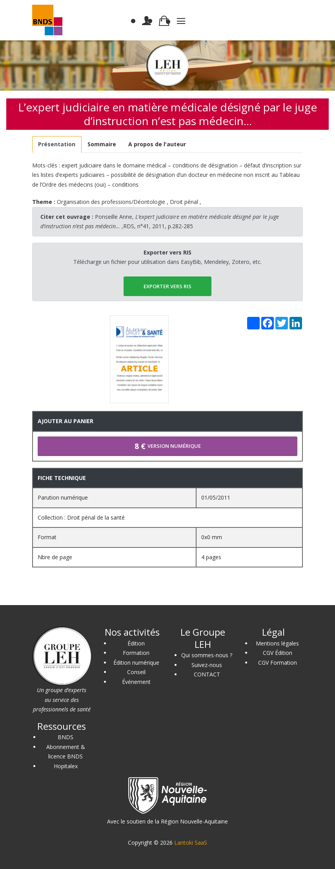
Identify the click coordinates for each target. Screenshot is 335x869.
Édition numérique (136, 662)
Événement (136, 681)
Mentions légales (277, 643)
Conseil (136, 672)
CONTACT (207, 674)
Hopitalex (66, 766)
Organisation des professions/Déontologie (111, 201)
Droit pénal (184, 201)
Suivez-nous (206, 665)
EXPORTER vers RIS (167, 286)
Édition (136, 643)
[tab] (57, 144)
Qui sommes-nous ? (206, 655)
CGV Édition (277, 652)
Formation (136, 652)
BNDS (65, 737)
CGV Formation (277, 662)
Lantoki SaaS (190, 842)
